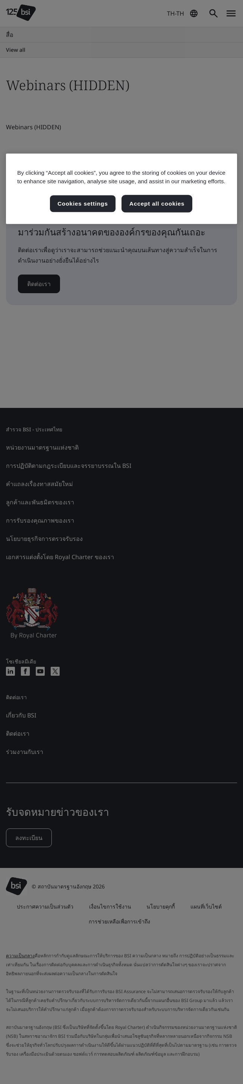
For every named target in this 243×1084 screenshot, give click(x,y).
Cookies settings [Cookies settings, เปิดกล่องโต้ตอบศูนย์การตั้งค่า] (82, 203)
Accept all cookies (156, 203)
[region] (121, 188)
